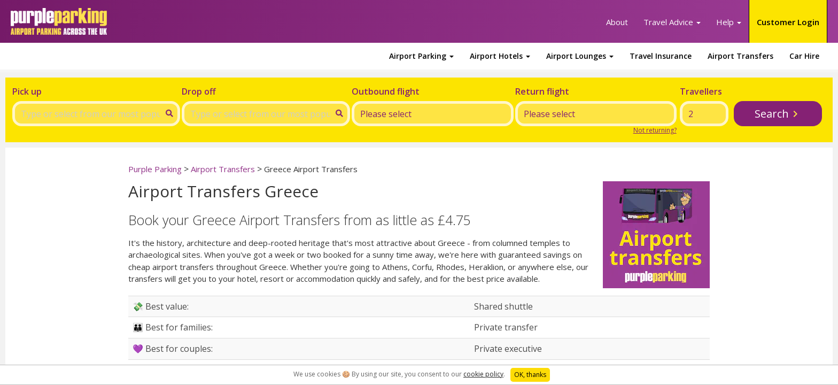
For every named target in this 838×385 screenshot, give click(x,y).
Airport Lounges (580, 56)
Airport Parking (421, 56)
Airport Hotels (500, 56)
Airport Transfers (740, 56)
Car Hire (804, 56)
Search (772, 113)
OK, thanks (530, 374)
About (617, 22)
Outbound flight (386, 91)
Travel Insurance (661, 56)
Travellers (701, 91)
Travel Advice (672, 22)
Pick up (27, 91)
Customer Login (788, 22)
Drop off (199, 91)
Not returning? (655, 130)
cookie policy (483, 374)
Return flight (542, 91)
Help (728, 22)
